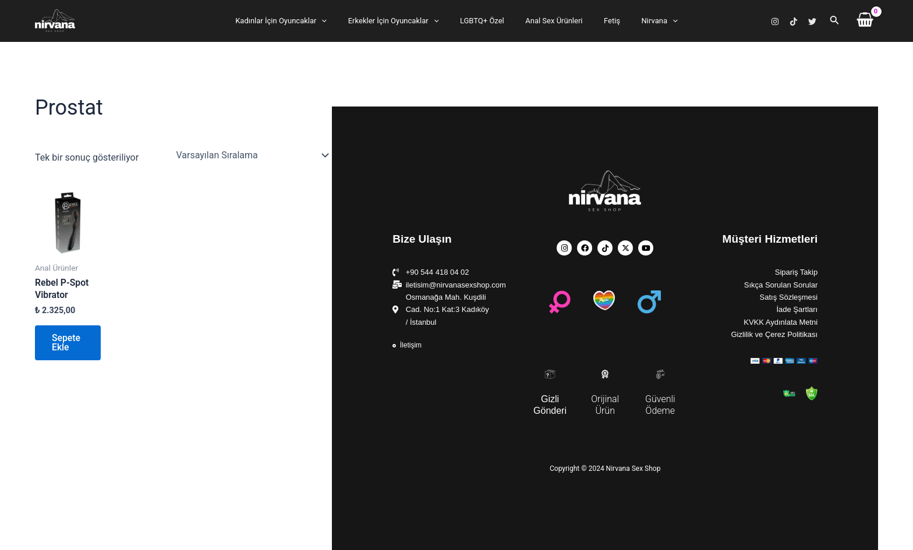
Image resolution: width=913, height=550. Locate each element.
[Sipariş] (251, 155)
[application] (337, 21)
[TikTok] (793, 21)
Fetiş (602, 20)
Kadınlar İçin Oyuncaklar (296, 21)
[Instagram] (775, 21)
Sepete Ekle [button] (67, 343)
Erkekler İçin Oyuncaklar (402, 21)
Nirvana (644, 21)
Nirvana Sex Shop (37, 32)
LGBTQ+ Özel (485, 20)
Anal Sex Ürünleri (550, 20)
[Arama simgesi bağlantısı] (835, 21)
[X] (812, 21)
